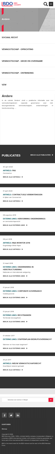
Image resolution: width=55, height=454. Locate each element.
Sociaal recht (11, 37)
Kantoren (6, 424)
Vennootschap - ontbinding (19, 72)
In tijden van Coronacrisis (12, 197)
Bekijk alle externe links (15, 225)
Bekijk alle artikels (13, 177)
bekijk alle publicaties (41, 155)
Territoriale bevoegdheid (12, 318)
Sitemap (4, 429)
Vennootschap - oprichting (19, 49)
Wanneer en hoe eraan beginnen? (15, 344)
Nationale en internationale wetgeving (16, 272)
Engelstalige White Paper (12, 245)
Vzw (6, 84)
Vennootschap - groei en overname (24, 61)
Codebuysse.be (8, 294)
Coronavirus (7, 173)
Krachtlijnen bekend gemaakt (13, 366)
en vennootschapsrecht (11, 221)
